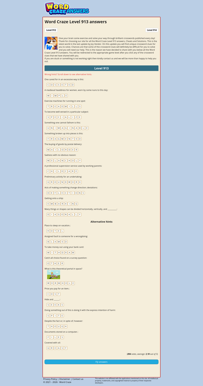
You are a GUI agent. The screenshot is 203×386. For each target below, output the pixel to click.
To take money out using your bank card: (64, 247)
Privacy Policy (50, 378)
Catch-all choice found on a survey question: (66, 257)
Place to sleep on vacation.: (58, 225)
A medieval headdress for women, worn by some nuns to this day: (76, 90)
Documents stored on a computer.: (61, 331)
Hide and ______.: (52, 299)
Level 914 (152, 30)
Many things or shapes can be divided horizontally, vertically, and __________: (81, 209)
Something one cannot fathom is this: (63, 122)
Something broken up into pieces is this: (64, 133)
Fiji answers (101, 361)
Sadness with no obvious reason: (60, 155)
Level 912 (51, 30)
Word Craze (65, 382)
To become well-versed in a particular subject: (67, 111)
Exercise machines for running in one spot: (65, 101)
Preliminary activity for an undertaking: (63, 176)
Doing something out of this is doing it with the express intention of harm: (80, 310)
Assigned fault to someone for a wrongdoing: (66, 236)
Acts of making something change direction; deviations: (71, 187)
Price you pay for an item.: (57, 288)
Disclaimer (64, 378)
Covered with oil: (53, 342)
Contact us (77, 378)
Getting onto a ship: (54, 198)
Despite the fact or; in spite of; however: (64, 321)
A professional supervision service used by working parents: (73, 165)
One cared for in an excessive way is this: (64, 79)
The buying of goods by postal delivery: (63, 144)
